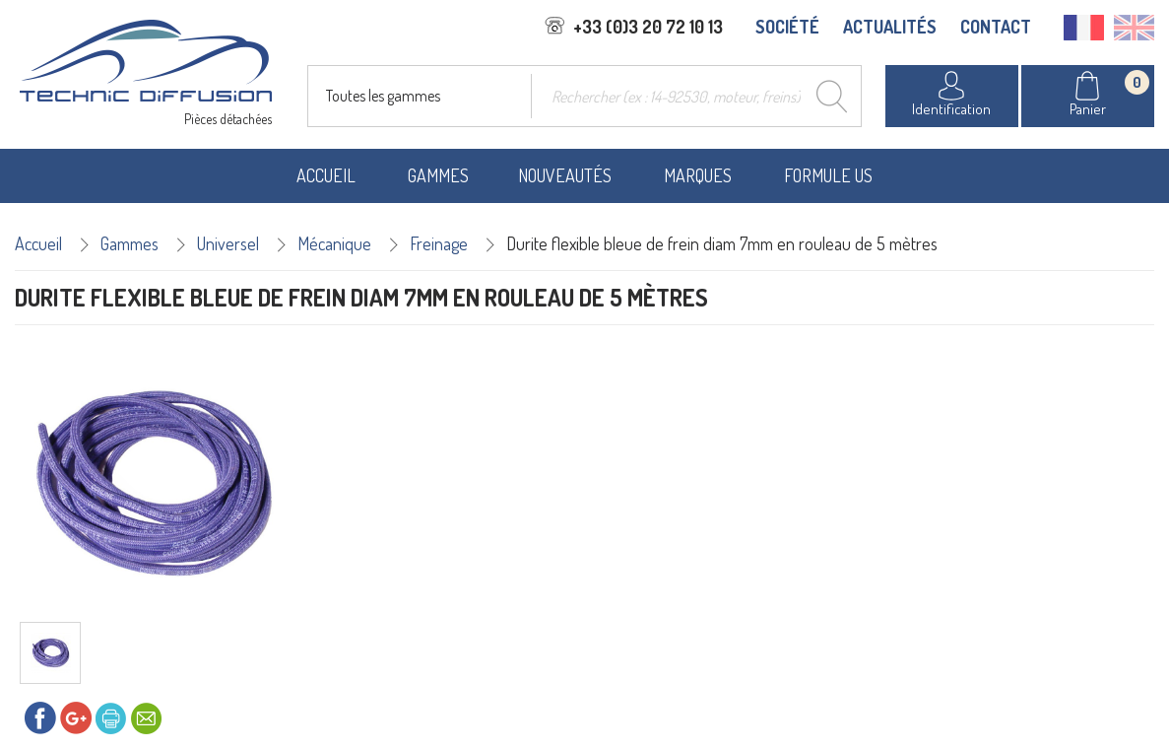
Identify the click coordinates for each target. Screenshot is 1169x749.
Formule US (828, 175)
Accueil (326, 175)
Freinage (439, 243)
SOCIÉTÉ (787, 26)
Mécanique (334, 243)
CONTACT (995, 26)
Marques (698, 175)
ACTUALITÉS (890, 26)
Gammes (438, 175)
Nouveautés (565, 175)
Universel (228, 243)
